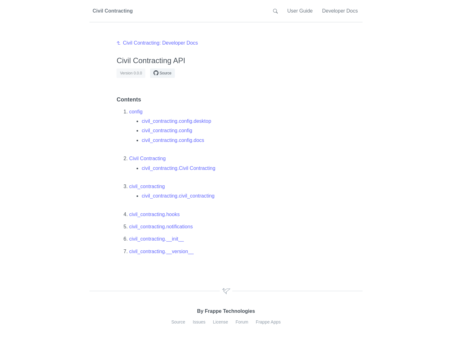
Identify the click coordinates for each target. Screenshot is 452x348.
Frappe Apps (268, 321)
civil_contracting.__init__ (156, 239)
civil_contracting (147, 186)
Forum (242, 321)
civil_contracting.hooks (154, 214)
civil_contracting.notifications (161, 226)
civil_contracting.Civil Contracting (178, 168)
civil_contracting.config (167, 130)
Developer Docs (340, 11)
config (136, 111)
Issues (199, 321)
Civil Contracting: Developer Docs (160, 43)
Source (162, 72)
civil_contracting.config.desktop (176, 121)
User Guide (300, 11)
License (220, 321)
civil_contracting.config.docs (173, 140)
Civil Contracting (147, 158)
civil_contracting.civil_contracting (178, 195)
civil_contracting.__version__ (161, 251)
